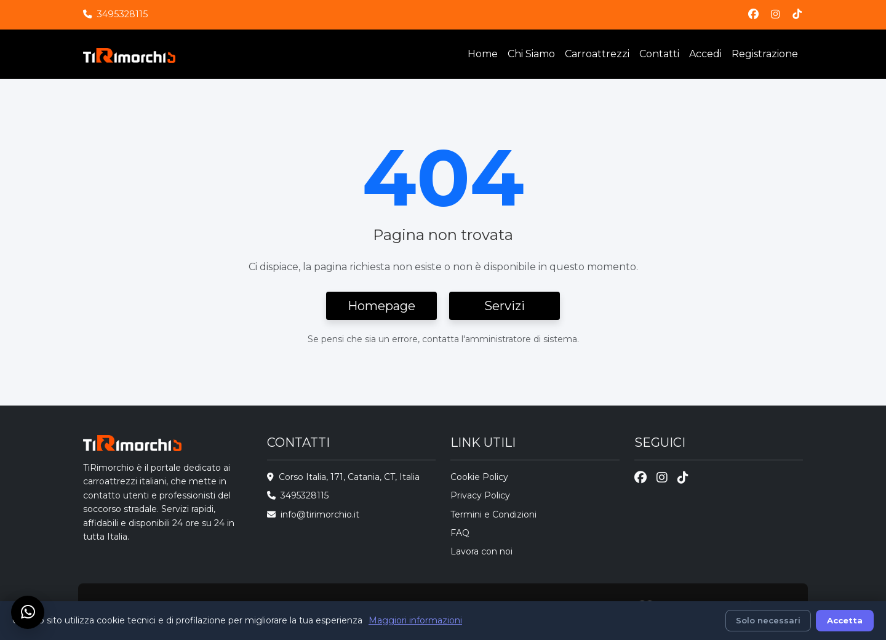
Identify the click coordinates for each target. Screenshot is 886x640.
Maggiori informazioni (415, 620)
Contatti (659, 54)
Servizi (504, 305)
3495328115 (122, 14)
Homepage (381, 305)
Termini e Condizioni (493, 514)
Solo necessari (768, 620)
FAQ (459, 532)
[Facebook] (753, 14)
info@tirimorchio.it (320, 514)
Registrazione (765, 54)
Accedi (705, 54)
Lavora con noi (481, 551)
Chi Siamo (531, 54)
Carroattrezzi (597, 54)
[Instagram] (775, 14)
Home (483, 54)
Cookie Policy (479, 476)
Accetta (845, 620)
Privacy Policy (480, 495)
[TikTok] (797, 14)
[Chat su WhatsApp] (27, 612)
